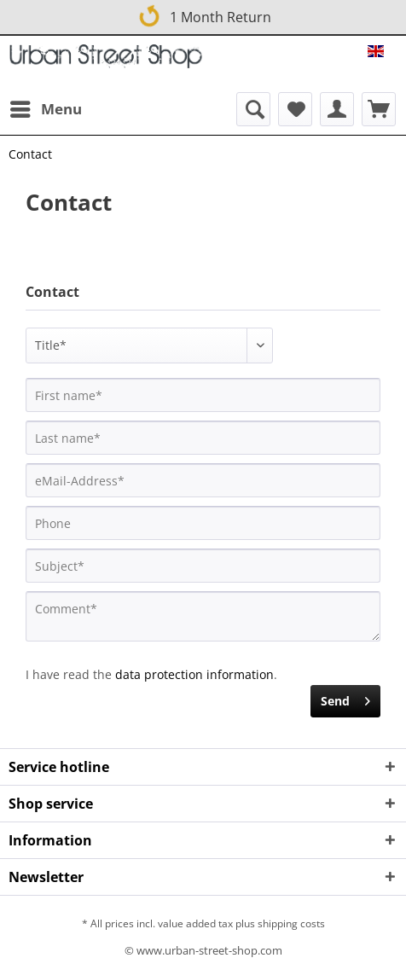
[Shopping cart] (379, 109)
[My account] (337, 109)
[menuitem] (45, 109)
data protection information (194, 674)
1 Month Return (204, 14)
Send (345, 698)
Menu (46, 107)
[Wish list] (295, 109)
